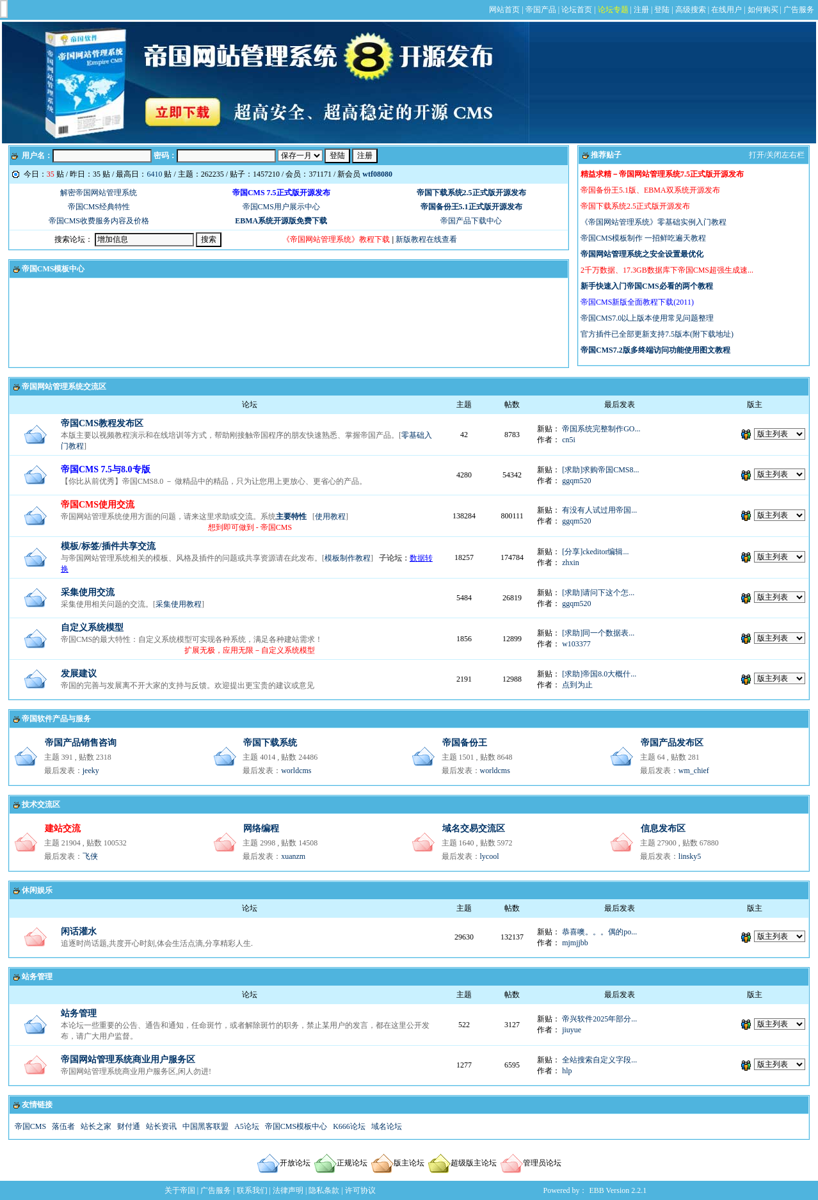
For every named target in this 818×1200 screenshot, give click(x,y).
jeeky (91, 770)
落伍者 (63, 1126)
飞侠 (90, 856)
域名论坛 (386, 1126)
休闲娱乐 (37, 890)
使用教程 (330, 516)
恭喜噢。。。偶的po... (599, 931)
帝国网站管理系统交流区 (64, 386)
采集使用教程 (179, 604)
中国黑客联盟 (205, 1126)
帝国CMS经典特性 (99, 206)
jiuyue (571, 1029)
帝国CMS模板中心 (53, 268)
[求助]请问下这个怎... (598, 592)
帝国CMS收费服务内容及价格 (99, 220)
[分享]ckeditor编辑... (595, 551)
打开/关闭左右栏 (777, 154)
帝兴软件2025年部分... (599, 1018)
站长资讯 (161, 1126)
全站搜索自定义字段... (599, 1059)
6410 (154, 174)
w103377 (576, 643)
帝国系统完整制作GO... (601, 428)
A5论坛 (246, 1126)
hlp (567, 1070)
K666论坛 (349, 1126)
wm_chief (693, 770)
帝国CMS (30, 1126)
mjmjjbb (575, 942)
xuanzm (293, 856)
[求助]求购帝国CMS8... (600, 469)
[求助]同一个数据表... (598, 632)
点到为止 (577, 684)
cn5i (568, 439)
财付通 (128, 1126)
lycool (489, 856)
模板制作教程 (348, 558)
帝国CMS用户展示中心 (281, 206)
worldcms (296, 770)
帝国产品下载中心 (471, 220)
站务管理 (37, 976)
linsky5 (689, 856)
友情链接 (37, 1104)
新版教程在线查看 (426, 239)
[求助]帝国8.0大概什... (599, 673)
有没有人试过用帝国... (599, 510)
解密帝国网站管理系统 (98, 192)
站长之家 (96, 1126)
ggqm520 (576, 480)
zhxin (570, 562)
